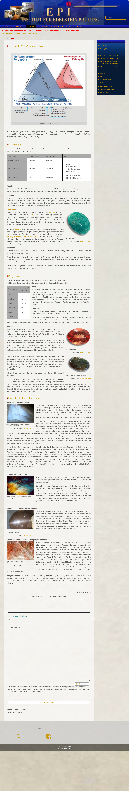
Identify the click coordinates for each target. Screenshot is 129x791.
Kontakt (78, 26)
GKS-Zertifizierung (56, 26)
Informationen (17, 26)
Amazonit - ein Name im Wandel (109, 55)
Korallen (102, 73)
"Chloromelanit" (104, 45)
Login (18, 737)
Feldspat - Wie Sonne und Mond (109, 67)
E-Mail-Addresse (14, 628)
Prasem (102, 76)
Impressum (18, 727)
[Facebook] (48, 738)
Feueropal (103, 70)
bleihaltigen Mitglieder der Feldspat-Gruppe (23, 237)
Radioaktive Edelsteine (106, 79)
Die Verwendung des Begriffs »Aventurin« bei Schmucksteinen (109, 62)
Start (6, 26)
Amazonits (51, 212)
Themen (30, 26)
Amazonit (11, 209)
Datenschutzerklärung (18, 731)
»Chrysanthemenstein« (106, 52)
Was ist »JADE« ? (105, 92)
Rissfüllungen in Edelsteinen (108, 83)
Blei (32, 215)
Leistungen (41, 26)
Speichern (49, 702)
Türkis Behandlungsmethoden (108, 89)
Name (11, 620)
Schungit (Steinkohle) (106, 86)
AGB (18, 734)
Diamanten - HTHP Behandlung (109, 58)
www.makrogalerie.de (85, 241)
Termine (69, 26)
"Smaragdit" (103, 49)
